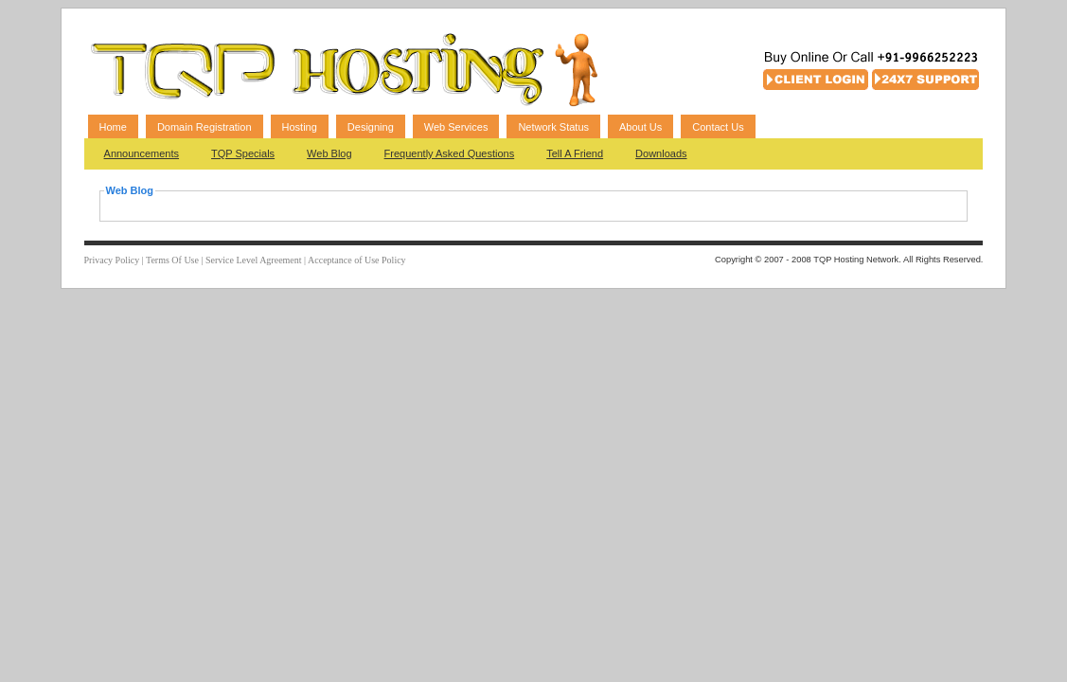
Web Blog (329, 153)
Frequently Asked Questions (449, 153)
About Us (640, 127)
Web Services (456, 127)
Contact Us (717, 127)
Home (113, 127)
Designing (370, 127)
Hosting (299, 127)
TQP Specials (243, 153)
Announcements (142, 153)
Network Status (553, 127)
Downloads (660, 153)
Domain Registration (204, 127)
